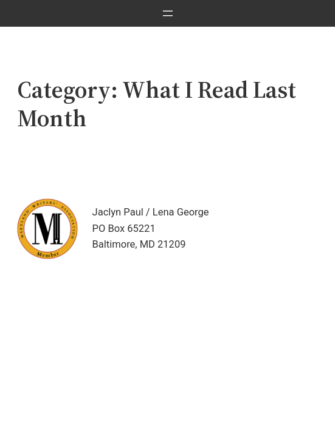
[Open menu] (168, 13)
